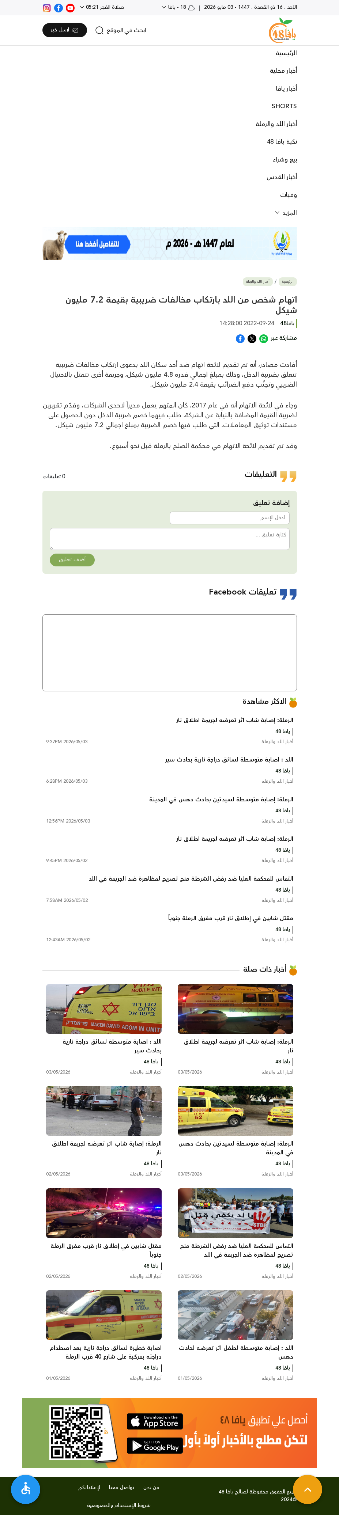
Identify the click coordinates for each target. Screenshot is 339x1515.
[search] (120, 30)
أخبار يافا (286, 89)
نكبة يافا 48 (282, 142)
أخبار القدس (282, 177)
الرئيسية (286, 53)
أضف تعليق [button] (72, 560)
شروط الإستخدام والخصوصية (119, 1505)
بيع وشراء (285, 159)
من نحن (151, 1488)
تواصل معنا (122, 1488)
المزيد (288, 213)
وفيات (288, 195)
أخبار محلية (283, 71)
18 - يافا (181, 7)
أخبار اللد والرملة (276, 124)
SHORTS (284, 106)
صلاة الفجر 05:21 (104, 7)
